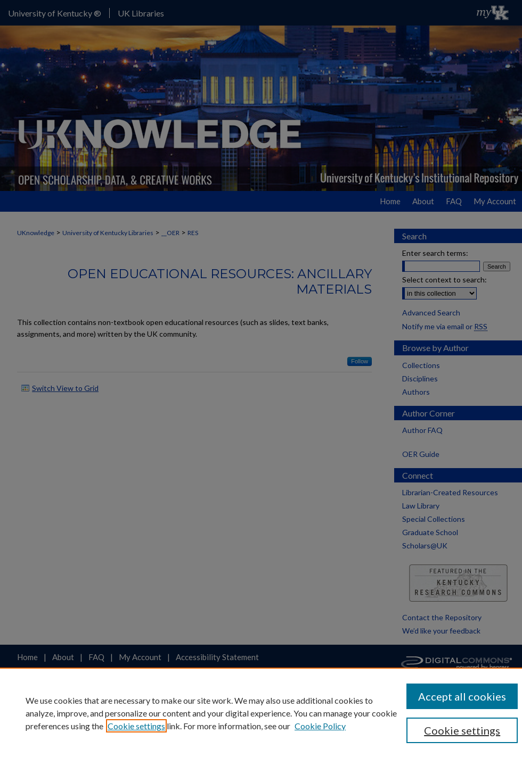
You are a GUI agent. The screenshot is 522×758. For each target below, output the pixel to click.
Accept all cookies (462, 696)
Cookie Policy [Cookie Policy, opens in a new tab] (320, 726)
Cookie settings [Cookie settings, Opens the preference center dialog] (462, 730)
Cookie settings (136, 726)
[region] (261, 713)
